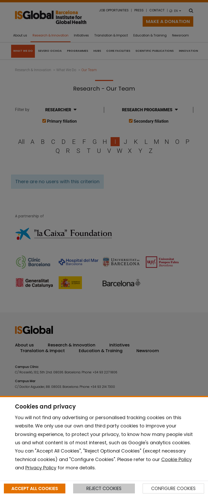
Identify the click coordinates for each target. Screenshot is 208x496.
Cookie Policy (176, 459)
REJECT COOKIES (103, 488)
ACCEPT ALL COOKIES (34, 488)
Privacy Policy (40, 467)
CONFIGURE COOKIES (173, 488)
